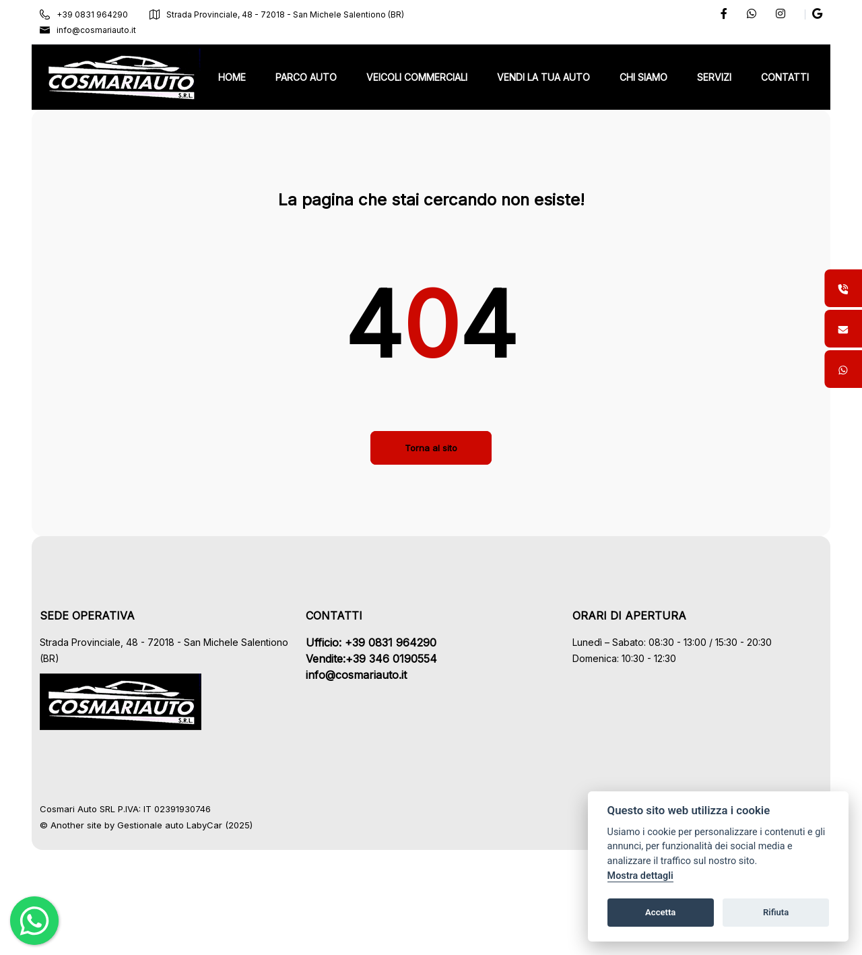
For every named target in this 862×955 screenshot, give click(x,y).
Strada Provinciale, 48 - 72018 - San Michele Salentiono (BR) (285, 14)
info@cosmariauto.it (96, 30)
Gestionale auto (159, 889)
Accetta (660, 912)
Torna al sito (431, 512)
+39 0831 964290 (92, 14)
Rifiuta (776, 912)
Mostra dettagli (640, 876)
